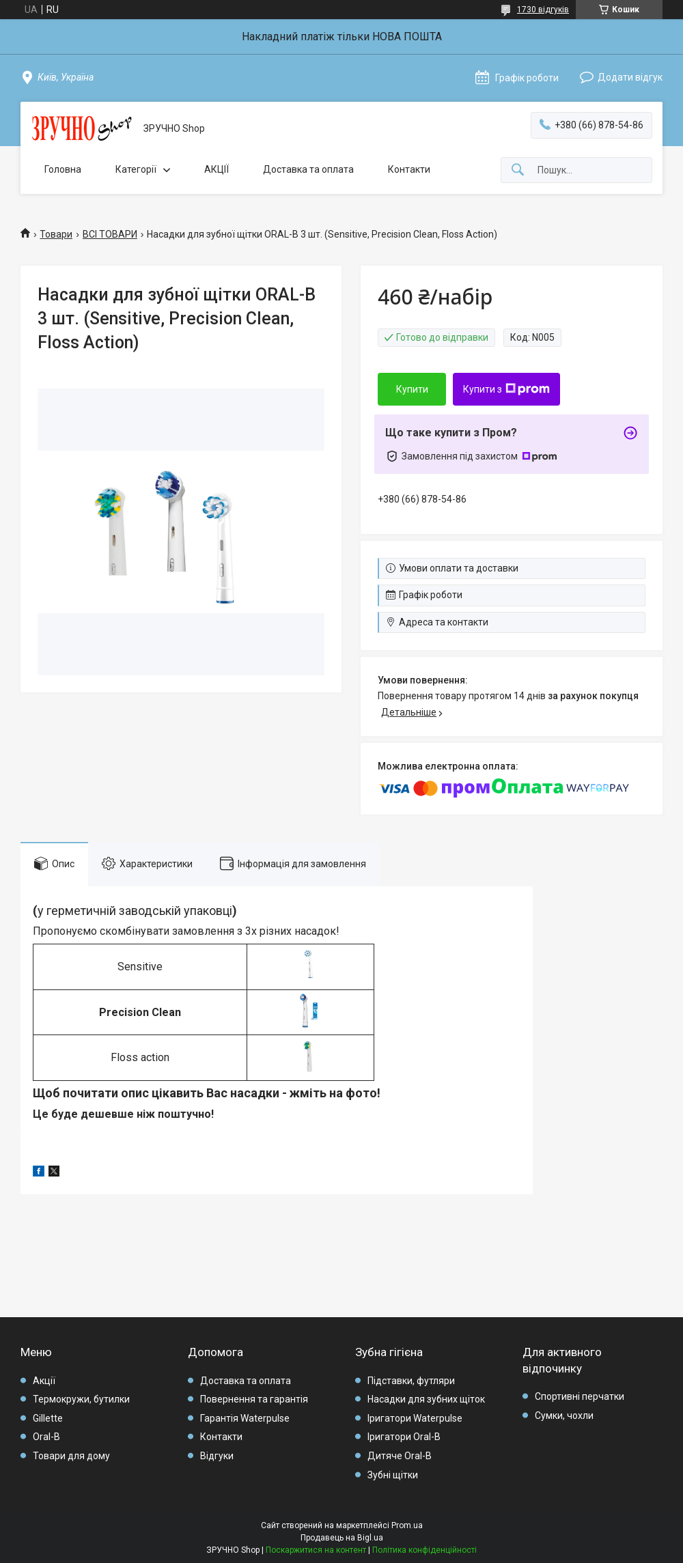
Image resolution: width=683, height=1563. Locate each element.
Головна (62, 169)
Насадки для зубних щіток (426, 1399)
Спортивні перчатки (579, 1396)
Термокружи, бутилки (81, 1399)
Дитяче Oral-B (399, 1455)
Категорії (135, 169)
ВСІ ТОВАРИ (110, 234)
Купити (412, 389)
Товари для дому (71, 1455)
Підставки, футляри (411, 1380)
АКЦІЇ (216, 169)
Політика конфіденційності (424, 1550)
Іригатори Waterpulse (414, 1418)
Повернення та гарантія (254, 1399)
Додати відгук (630, 77)
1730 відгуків (543, 9)
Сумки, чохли (564, 1415)
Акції (44, 1380)
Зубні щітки (392, 1474)
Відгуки (217, 1455)
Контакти (409, 169)
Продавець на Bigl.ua (342, 1538)
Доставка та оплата (308, 169)
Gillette (48, 1418)
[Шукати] (517, 170)
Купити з (506, 389)
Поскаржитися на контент (316, 1550)
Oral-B (46, 1436)
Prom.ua (407, 1525)
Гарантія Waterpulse (245, 1418)
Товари (56, 234)
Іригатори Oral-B (404, 1436)
